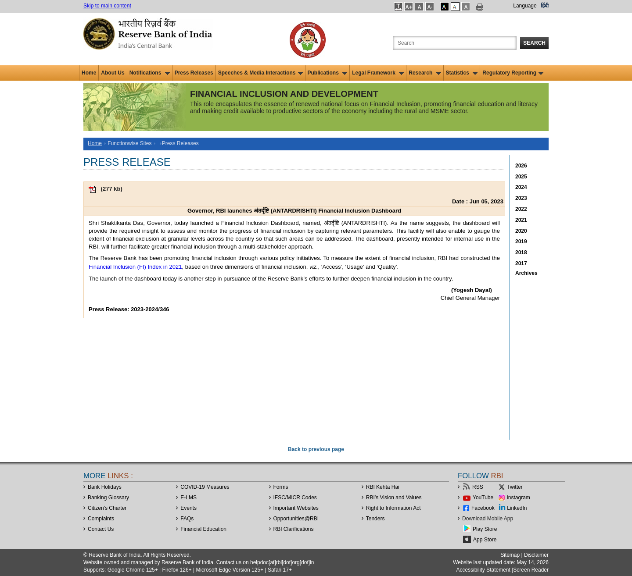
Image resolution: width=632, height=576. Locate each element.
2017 (521, 263)
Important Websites (296, 508)
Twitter (514, 487)
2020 (521, 231)
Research (425, 73)
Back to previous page (316, 449)
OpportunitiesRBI (296, 519)
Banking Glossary (108, 497)
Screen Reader (531, 570)
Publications (328, 73)
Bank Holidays (105, 487)
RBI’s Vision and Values (394, 497)
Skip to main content (107, 6)
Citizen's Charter (107, 508)
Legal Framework (378, 73)
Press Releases (194, 73)
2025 (521, 177)
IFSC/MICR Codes (295, 497)
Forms (280, 487)
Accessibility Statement (483, 570)
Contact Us (101, 529)
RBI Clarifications (293, 529)
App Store (484, 540)
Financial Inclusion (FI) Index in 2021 (135, 266)
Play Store (485, 529)
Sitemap (510, 555)
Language (524, 6)
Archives (526, 273)
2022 (521, 209)
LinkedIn (517, 508)
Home (89, 73)
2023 (521, 198)
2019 (521, 241)
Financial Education (203, 529)
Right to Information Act (393, 508)
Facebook (483, 508)
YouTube (483, 497)
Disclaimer (536, 555)
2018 (521, 252)
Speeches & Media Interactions (260, 73)
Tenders (375, 519)
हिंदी (545, 6)
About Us (112, 73)
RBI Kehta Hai (382, 487)
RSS (477, 487)
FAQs (187, 519)
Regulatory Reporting (512, 73)
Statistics (462, 73)
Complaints (101, 519)
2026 (521, 166)
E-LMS (188, 497)
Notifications (149, 73)
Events (188, 508)
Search (534, 43)
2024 (521, 187)
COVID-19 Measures (204, 487)
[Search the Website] (455, 43)
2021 (521, 220)
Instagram (518, 497)
